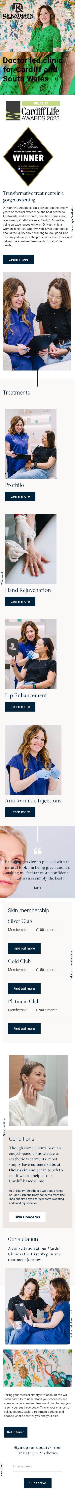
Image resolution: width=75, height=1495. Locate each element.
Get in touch (15, 1432)
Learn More (10, 92)
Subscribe (37, 1483)
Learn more (18, 259)
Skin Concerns (27, 1217)
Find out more (24, 948)
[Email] (37, 1468)
